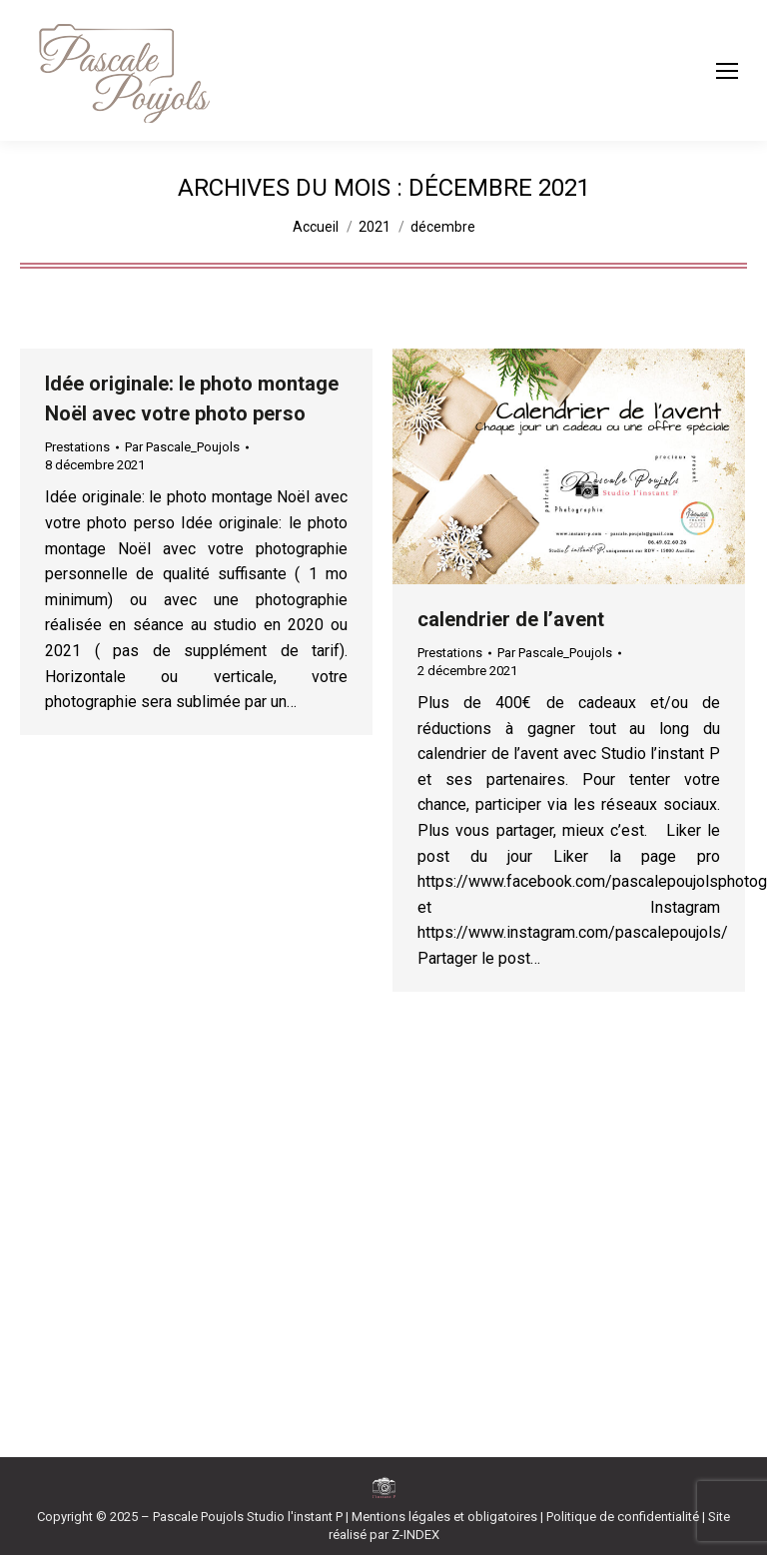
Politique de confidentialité (622, 1516)
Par (182, 446)
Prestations (77, 446)
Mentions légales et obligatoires (444, 1516)
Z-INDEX (415, 1534)
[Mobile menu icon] (727, 71)
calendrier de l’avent (510, 619)
